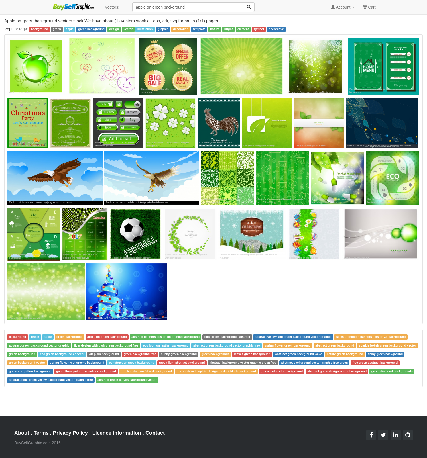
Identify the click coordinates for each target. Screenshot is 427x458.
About (21, 433)
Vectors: (112, 7)
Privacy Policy (70, 433)
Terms (41, 433)
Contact (155, 433)
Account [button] (343, 7)
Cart (369, 6)
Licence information (116, 433)
